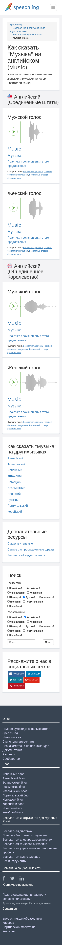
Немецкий (14, 482)
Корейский (14, 511)
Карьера (8, 922)
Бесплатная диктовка (17, 831)
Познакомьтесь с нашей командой (25, 746)
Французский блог (14, 782)
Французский (16, 464)
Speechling (16, 24)
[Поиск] (21, 642)
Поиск (48, 642)
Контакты (8, 931)
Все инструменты (14, 861)
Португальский (17, 505)
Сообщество (11, 758)
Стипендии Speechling (18, 741)
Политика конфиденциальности (24, 894)
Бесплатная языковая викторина (24, 844)
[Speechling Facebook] (5, 879)
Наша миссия (11, 737)
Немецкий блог (12, 799)
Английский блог (13, 778)
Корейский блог (13, 804)
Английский (15, 458)
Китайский (14, 476)
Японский (14, 494)
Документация (12, 750)
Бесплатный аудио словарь (27, 34)
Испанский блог (13, 774)
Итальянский (16, 488)
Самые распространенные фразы (30, 549)
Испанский (14, 470)
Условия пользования (17, 898)
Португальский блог (16, 795)
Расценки (8, 754)
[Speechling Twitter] (14, 879)
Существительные (20, 543)
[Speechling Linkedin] (24, 879)
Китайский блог (12, 812)
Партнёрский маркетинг (18, 927)
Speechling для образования (22, 918)
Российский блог (13, 786)
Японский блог (12, 808)
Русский (13, 499)
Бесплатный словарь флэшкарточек (27, 839)
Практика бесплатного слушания (24, 835)
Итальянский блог (14, 791)
